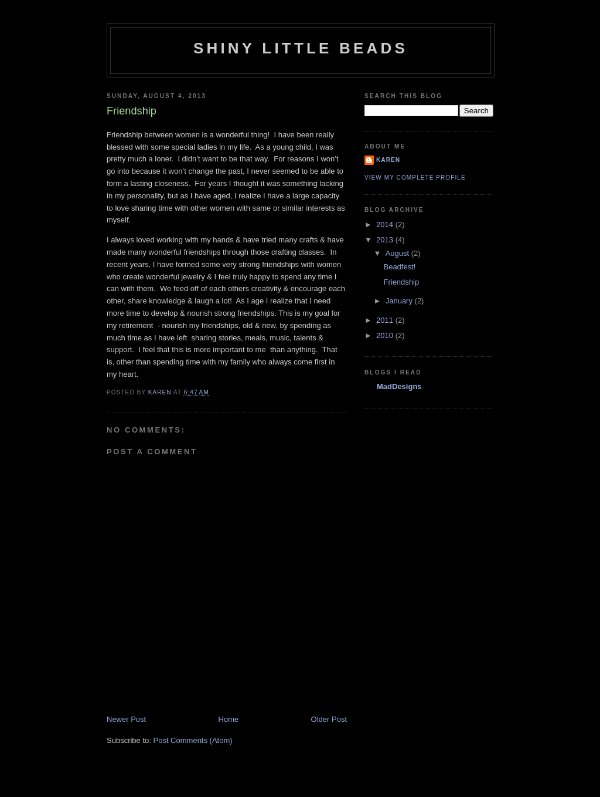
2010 (386, 335)
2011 (386, 320)
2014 (386, 224)
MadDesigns (399, 386)
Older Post (329, 719)
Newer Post (126, 719)
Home (229, 719)
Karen (388, 160)
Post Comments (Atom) (193, 740)
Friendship (401, 282)
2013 (386, 239)
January (400, 300)
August (398, 253)
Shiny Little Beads (300, 48)
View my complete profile (415, 177)
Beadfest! (399, 266)
